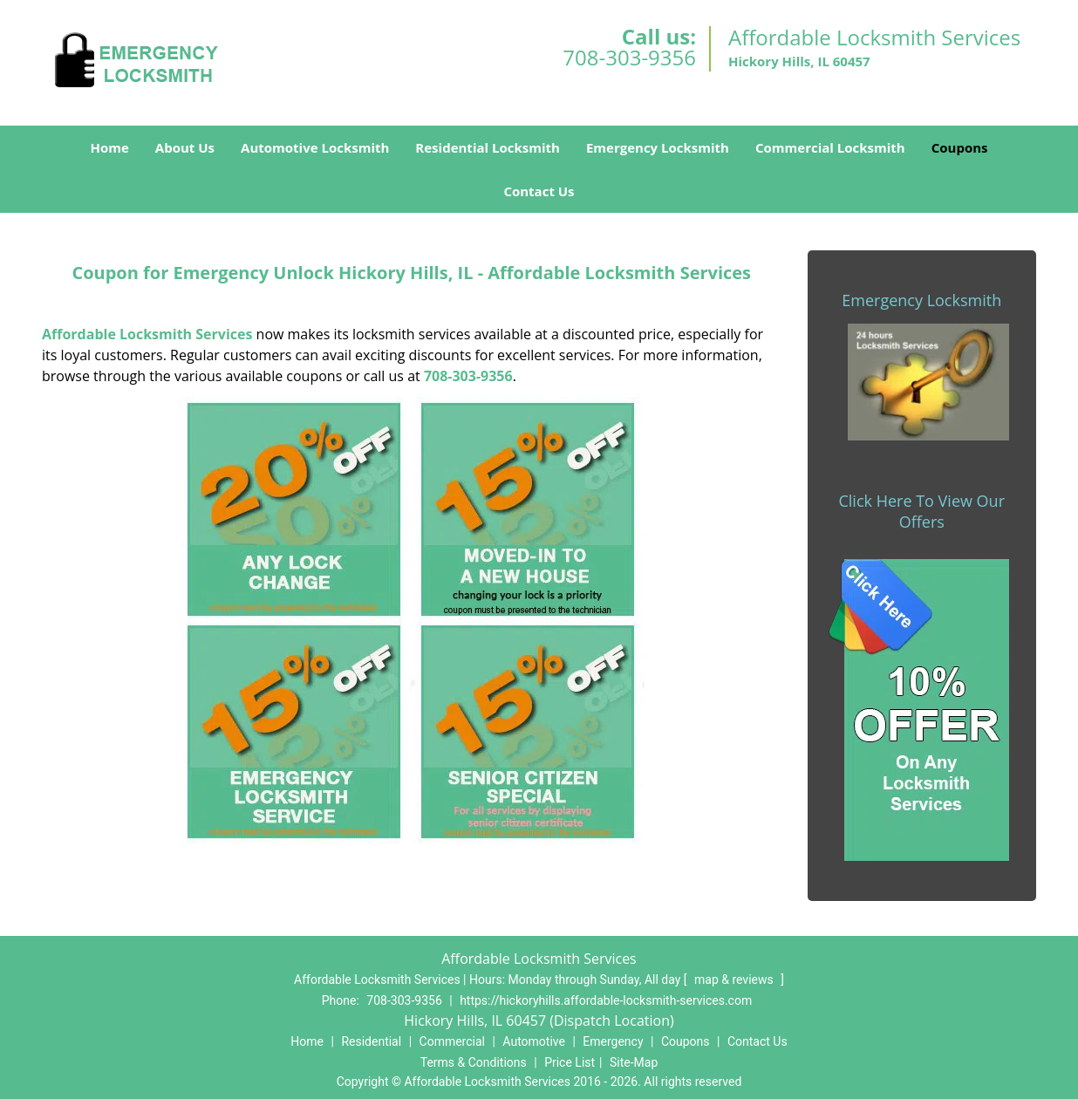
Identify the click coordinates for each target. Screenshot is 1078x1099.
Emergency (613, 1041)
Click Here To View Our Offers (921, 511)
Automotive (533, 1041)
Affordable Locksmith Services (147, 334)
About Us (185, 147)
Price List (569, 1062)
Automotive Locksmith (315, 147)
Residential (371, 1041)
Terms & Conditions (473, 1062)
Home (109, 147)
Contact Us (538, 191)
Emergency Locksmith (657, 147)
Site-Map (634, 1062)
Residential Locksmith (487, 147)
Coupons (959, 147)
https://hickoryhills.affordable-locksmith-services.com (606, 1000)
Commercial (452, 1041)
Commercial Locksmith (830, 147)
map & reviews (735, 979)
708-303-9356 (629, 57)
